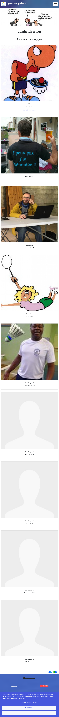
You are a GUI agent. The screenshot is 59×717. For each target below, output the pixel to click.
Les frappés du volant (14, 5)
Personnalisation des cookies (29, 702)
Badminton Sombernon (17, 3)
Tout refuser (28, 707)
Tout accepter (29, 713)
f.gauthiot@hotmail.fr (29, 110)
